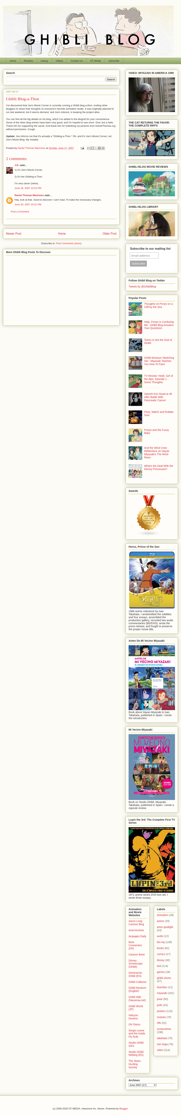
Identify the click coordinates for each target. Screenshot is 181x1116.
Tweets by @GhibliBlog (142, 286)
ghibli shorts (164, 978)
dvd (159, 965)
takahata (162, 1038)
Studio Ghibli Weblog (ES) (136, 1053)
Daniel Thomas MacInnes (29, 195)
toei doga (162, 1044)
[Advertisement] (61, 290)
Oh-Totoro (134, 1024)
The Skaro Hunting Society (135, 1064)
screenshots (164, 1028)
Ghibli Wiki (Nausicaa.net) (137, 998)
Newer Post (13, 233)
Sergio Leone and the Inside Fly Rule (137, 1033)
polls (159, 1005)
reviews (161, 1017)
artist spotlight (165, 927)
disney (160, 960)
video (160, 1050)
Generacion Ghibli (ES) (135, 974)
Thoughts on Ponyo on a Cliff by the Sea (158, 305)
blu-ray (161, 942)
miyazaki (162, 993)
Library (44, 60)
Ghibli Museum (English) (137, 989)
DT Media (95, 60)
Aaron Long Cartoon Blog (136, 923)
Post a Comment (20, 211)
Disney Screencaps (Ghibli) (136, 963)
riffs (159, 1022)
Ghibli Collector (137, 981)
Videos (59, 60)
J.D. (17, 165)
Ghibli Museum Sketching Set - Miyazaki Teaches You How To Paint (159, 361)
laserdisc (162, 987)
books (160, 948)
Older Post (110, 233)
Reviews (28, 60)
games (161, 971)
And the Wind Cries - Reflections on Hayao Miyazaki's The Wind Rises (156, 452)
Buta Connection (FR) (135, 945)
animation (162, 915)
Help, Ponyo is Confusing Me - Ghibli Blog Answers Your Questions (159, 325)
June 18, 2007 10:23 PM (28, 188)
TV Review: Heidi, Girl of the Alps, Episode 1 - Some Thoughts (158, 379)
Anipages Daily (137, 936)
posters (161, 1011)
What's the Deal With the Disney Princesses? (158, 467)
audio (160, 936)
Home (13, 60)
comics (161, 954)
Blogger (123, 1108)
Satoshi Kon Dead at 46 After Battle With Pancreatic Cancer (158, 397)
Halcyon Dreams (133, 1017)
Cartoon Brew (137, 954)
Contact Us (77, 60)
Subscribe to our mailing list (150, 248)
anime (160, 921)
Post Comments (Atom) (68, 243)
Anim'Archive (136, 930)
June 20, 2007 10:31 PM (28, 204)
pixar (160, 999)
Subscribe (113, 60)
